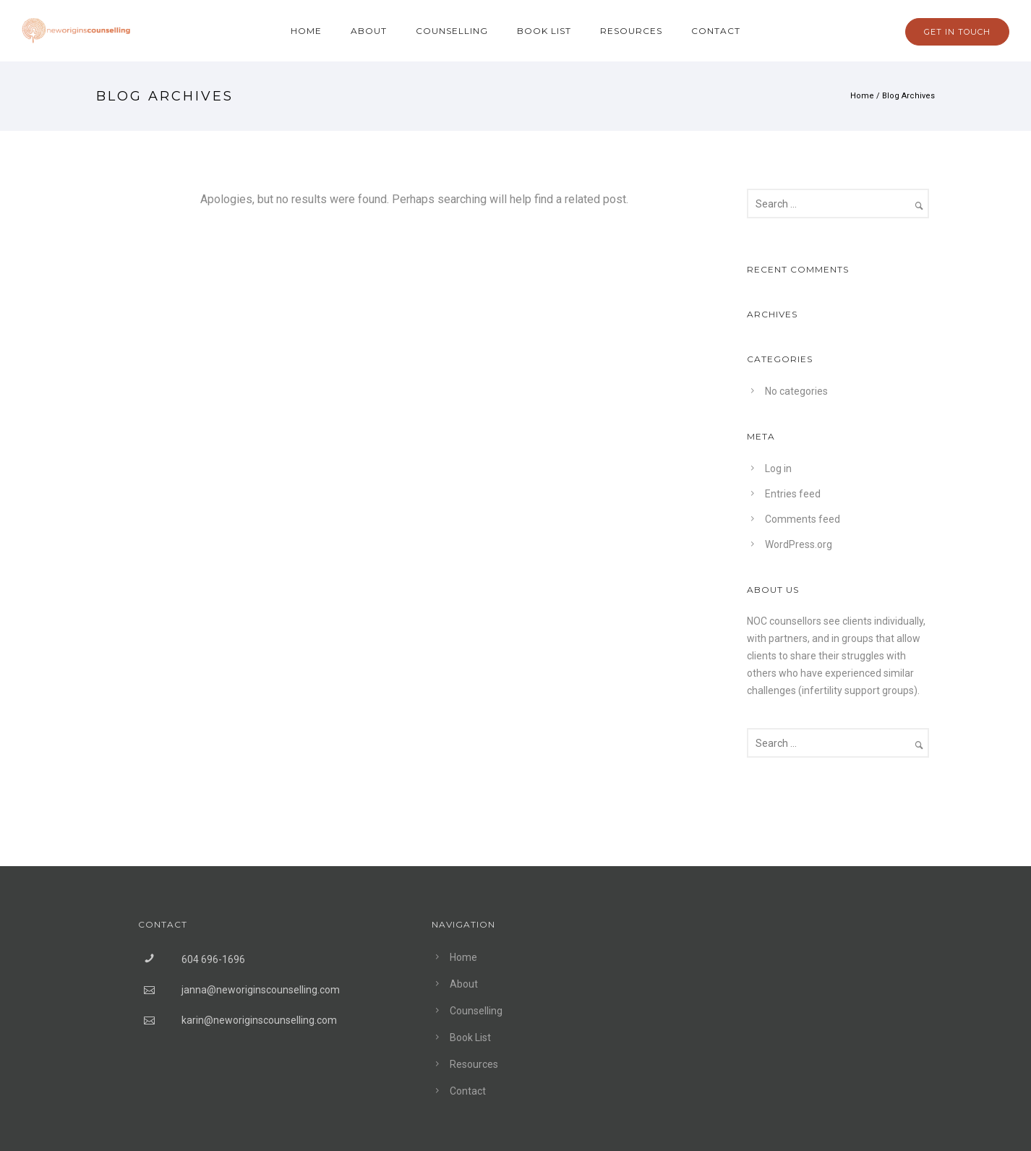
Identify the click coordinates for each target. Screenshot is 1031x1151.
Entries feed (793, 494)
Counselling (452, 30)
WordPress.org (798, 544)
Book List (544, 30)
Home (306, 30)
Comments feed (802, 519)
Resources (631, 30)
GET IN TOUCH (957, 32)
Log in (778, 468)
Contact (715, 30)
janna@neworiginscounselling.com (260, 990)
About (369, 30)
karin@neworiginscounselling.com (259, 1020)
